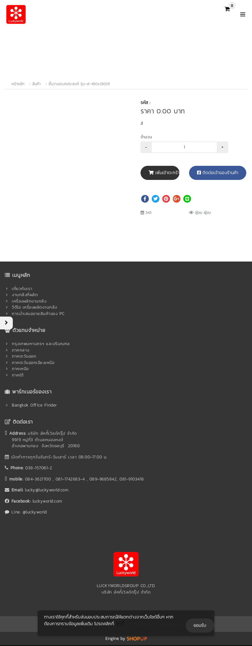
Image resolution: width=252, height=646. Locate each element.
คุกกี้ (120, 623)
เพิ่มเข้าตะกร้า (164, 172)
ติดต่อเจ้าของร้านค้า (217, 172)
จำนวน (146, 137)
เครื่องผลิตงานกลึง (29, 301)
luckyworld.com (47, 501)
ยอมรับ (200, 625)
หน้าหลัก (17, 84)
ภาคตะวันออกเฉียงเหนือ (33, 362)
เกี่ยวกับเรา (22, 289)
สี (142, 123)
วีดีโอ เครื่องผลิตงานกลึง (34, 307)
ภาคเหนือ (20, 369)
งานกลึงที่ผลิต (25, 295)
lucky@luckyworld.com (46, 490)
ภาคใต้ (18, 375)
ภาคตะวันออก (24, 356)
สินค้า (36, 84)
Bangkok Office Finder (34, 405)
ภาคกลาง (20, 350)
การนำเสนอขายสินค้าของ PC (38, 314)
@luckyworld (35, 512)
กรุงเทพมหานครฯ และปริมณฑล (41, 344)
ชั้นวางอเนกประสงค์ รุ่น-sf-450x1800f (79, 84)
